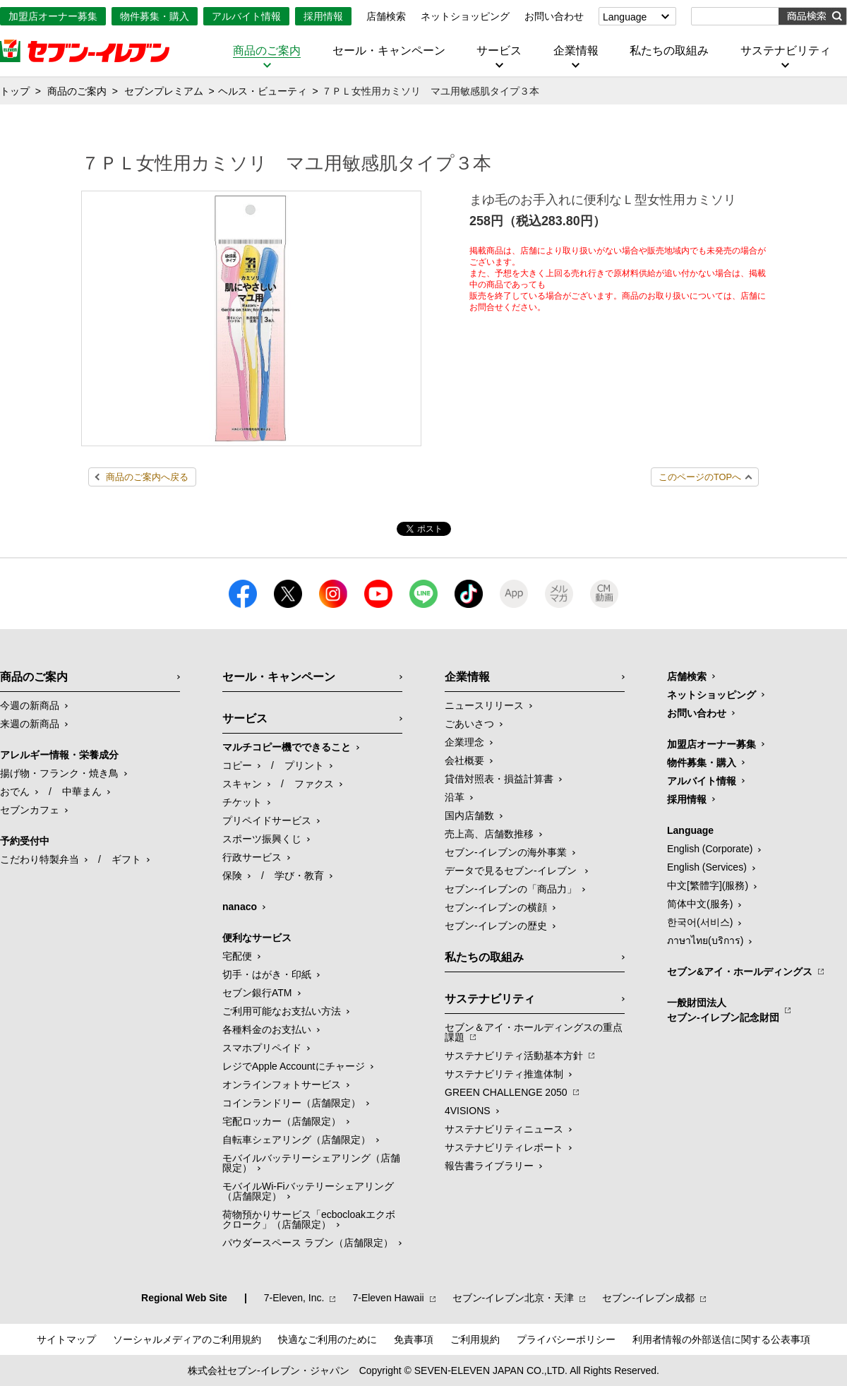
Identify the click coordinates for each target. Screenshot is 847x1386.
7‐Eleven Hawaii (388, 1297)
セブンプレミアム (163, 91)
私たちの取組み (669, 50)
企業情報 (576, 50)
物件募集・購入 (154, 16)
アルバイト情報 (246, 16)
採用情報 (323, 16)
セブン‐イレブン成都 (648, 1297)
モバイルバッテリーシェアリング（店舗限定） (311, 1162)
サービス (499, 50)
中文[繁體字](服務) (707, 885)
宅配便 (237, 956)
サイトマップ (66, 1339)
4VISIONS (468, 1110)
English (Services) (707, 867)
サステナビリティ (785, 50)
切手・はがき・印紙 (266, 974)
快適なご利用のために (327, 1339)
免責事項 (413, 1339)
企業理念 (464, 742)
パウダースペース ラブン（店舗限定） (307, 1242)
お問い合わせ (554, 16)
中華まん (82, 791)
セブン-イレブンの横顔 (496, 907)
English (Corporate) (709, 848)
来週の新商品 (29, 723)
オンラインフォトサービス (281, 1084)
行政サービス (252, 857)
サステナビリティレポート (504, 1147)
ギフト (126, 859)
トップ (15, 91)
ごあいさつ (469, 723)
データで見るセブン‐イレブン (512, 870)
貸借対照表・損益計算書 (499, 778)
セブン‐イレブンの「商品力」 (511, 889)
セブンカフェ (29, 810)
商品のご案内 (267, 50)
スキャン (242, 783)
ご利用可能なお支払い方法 (281, 1011)
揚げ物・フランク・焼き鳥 (59, 773)
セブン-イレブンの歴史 (496, 925)
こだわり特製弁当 (39, 859)
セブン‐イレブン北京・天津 (513, 1297)
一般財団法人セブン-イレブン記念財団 (723, 1010)
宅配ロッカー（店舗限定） (281, 1121)
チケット (242, 802)
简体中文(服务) (700, 903)
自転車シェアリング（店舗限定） (296, 1139)
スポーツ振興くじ (261, 838)
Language (625, 17)
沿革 (454, 797)
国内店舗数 (469, 815)
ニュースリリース (484, 705)
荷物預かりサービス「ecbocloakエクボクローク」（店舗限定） (308, 1219)
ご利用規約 (475, 1339)
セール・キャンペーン (388, 50)
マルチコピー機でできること (286, 747)
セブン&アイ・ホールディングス (739, 971)
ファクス (314, 783)
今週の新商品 (29, 705)
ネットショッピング (465, 16)
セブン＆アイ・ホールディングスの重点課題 (534, 1032)
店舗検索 (386, 16)
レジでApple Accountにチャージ (293, 1066)
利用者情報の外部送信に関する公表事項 (721, 1339)
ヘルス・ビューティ (262, 91)
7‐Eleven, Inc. (294, 1297)
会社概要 (464, 760)
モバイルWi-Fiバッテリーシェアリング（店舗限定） (308, 1191)
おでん (15, 791)
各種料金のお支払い (266, 1029)
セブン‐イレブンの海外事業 (506, 852)
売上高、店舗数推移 (489, 834)
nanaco (239, 906)
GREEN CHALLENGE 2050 (506, 1092)
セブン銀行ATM (257, 992)
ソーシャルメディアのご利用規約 (187, 1339)
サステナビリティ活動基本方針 (514, 1055)
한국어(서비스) (700, 922)
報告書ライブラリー (489, 1165)
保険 (232, 875)
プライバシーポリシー (566, 1339)
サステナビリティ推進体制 (504, 1074)
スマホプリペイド (261, 1047)
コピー (237, 765)
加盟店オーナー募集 (52, 16)
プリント (304, 765)
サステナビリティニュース (504, 1129)
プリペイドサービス (266, 820)
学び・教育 (299, 875)
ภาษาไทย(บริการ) (705, 940)
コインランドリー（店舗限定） (291, 1103)
